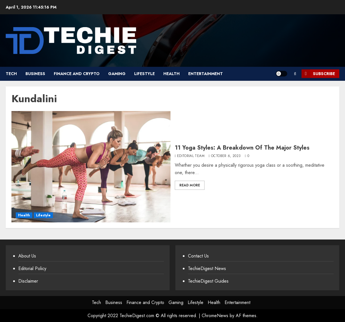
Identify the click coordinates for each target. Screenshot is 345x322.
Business (35, 74)
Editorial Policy (32, 268)
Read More (189, 185)
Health (171, 74)
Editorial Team (191, 156)
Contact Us (198, 256)
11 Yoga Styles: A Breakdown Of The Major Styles (242, 148)
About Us (27, 256)
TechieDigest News (207, 268)
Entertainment (205, 74)
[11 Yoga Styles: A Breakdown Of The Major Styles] (90, 166)
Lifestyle (144, 74)
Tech (11, 74)
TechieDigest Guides (208, 281)
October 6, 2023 (226, 156)
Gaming (117, 74)
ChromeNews (215, 315)
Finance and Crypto (77, 74)
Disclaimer (28, 281)
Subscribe (318, 73)
